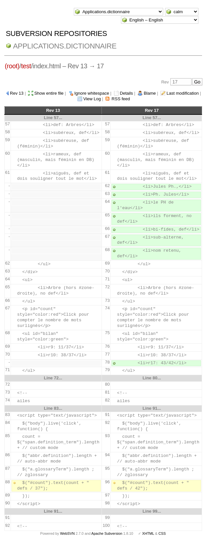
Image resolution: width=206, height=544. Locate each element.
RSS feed (121, 98)
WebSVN (67, 533)
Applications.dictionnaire (65, 46)
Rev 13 (16, 93)
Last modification (182, 93)
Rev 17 (152, 110)
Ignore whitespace (91, 93)
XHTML (148, 533)
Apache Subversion (106, 533)
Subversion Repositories (56, 33)
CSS (162, 533)
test (26, 66)
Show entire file (49, 93)
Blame (150, 93)
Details (126, 93)
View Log (92, 98)
